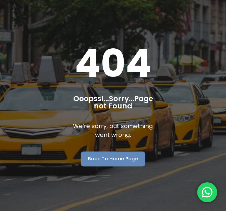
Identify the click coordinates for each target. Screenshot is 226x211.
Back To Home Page (113, 158)
